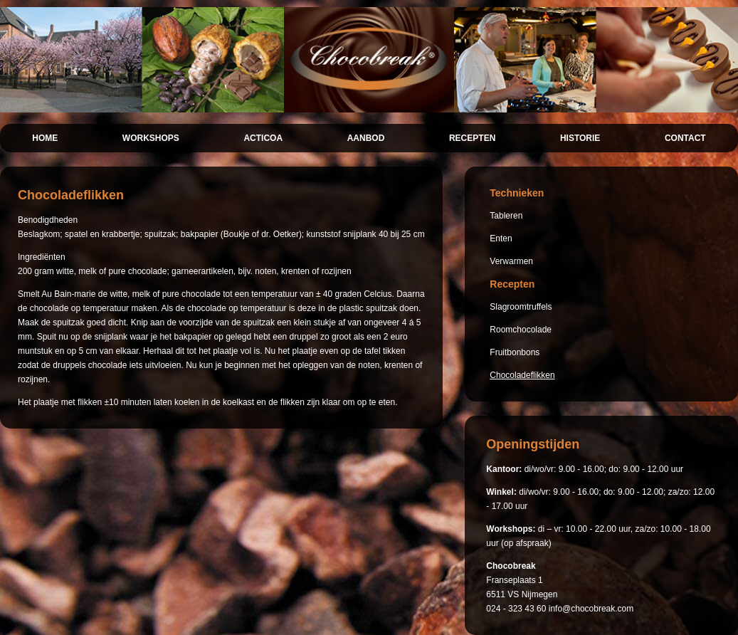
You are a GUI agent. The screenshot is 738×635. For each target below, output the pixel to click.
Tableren (506, 216)
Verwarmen (511, 261)
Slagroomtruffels (521, 307)
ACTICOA (263, 138)
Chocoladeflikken (522, 375)
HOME (45, 138)
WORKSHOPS (150, 138)
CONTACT (685, 138)
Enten (501, 238)
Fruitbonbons (514, 352)
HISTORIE (580, 138)
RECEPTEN (472, 138)
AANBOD (366, 138)
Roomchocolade (521, 330)
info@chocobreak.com (591, 609)
